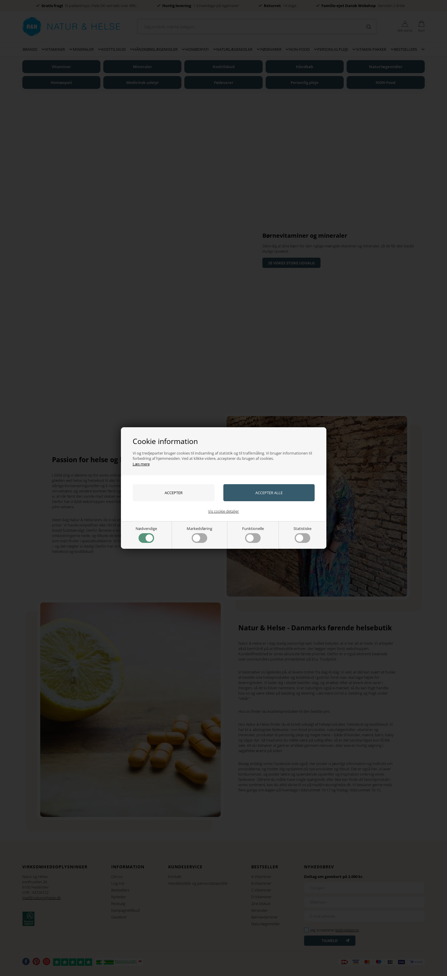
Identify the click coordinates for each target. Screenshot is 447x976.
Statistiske (302, 534)
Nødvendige (146, 534)
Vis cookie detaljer (223, 511)
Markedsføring (199, 534)
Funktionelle (253, 534)
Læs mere (141, 464)
